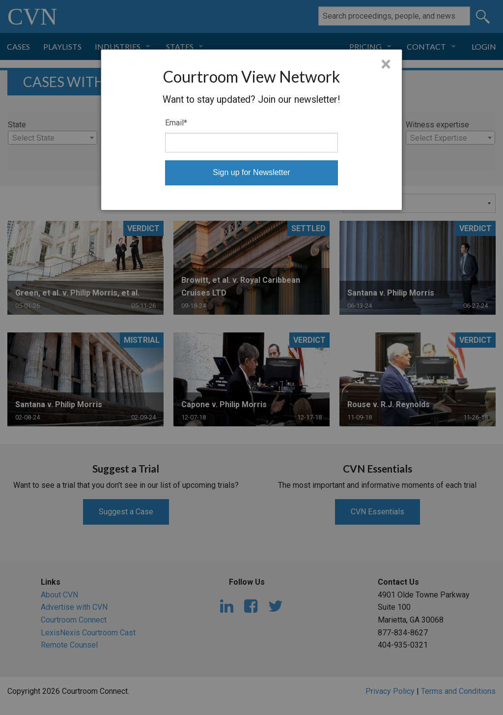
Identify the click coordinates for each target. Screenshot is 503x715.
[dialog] (251, 129)
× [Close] (386, 64)
